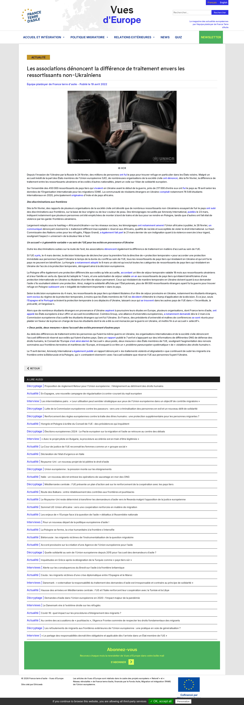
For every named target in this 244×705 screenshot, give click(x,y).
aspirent (109, 310)
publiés (192, 211)
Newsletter (211, 37)
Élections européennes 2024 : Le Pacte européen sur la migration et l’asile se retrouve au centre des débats (105, 431)
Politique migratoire (89, 37)
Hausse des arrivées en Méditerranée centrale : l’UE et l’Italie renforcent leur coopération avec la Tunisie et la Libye (105, 590)
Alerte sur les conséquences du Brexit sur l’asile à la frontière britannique (83, 567)
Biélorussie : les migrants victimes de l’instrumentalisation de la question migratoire (87, 537)
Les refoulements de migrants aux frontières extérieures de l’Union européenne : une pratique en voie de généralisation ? (113, 628)
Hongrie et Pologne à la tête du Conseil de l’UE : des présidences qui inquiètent (85, 423)
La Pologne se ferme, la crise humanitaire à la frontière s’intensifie (77, 529)
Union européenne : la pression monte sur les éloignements (78, 469)
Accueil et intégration (44, 37)
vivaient (98, 188)
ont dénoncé (170, 178)
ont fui (123, 174)
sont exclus (33, 296)
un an (134, 276)
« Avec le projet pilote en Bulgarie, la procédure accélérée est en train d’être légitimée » (90, 438)
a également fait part (111, 232)
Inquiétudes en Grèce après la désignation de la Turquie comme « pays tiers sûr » (86, 559)
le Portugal (47, 300)
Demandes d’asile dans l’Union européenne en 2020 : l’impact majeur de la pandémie (92, 597)
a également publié (82, 351)
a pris (38, 255)
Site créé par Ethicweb (32, 684)
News (165, 37)
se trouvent (147, 300)
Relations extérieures (134, 37)
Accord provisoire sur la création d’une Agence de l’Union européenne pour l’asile (87, 544)
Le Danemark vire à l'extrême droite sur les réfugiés (71, 605)
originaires (77, 195)
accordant (126, 272)
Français (212, 2)
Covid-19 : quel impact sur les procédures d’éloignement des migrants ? (81, 612)
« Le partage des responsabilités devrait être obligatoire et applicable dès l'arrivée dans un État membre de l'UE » (104, 635)
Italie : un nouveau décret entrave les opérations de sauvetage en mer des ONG (85, 476)
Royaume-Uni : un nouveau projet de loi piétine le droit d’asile (75, 461)
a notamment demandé (177, 313)
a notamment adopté (86, 262)
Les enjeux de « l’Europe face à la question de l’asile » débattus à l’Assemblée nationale (89, 514)
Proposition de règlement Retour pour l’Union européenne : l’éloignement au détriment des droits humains (104, 386)
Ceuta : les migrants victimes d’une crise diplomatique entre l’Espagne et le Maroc (86, 575)
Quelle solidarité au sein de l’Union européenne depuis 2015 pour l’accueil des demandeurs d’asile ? (100, 552)
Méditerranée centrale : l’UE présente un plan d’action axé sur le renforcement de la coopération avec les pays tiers (109, 484)
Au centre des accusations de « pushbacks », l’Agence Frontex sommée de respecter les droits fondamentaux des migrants (110, 620)
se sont (196, 317)
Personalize (183, 701)
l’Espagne (32, 300)
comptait (165, 191)
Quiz (178, 37)
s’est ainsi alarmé (79, 341)
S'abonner (118, 662)
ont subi (210, 208)
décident (137, 296)
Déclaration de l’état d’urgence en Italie (62, 454)
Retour (35, 368)
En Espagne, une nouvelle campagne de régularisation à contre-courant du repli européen (91, 393)
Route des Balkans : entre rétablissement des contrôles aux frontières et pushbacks (87, 491)
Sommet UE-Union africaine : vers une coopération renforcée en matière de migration (89, 507)
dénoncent (110, 249)
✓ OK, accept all (161, 701)
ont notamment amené (151, 225)
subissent (53, 286)
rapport (111, 337)
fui (184, 188)
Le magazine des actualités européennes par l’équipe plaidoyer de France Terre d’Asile (208, 24)
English (223, 2)
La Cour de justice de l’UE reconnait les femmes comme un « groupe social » (84, 446)
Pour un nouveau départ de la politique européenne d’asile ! (76, 522)
